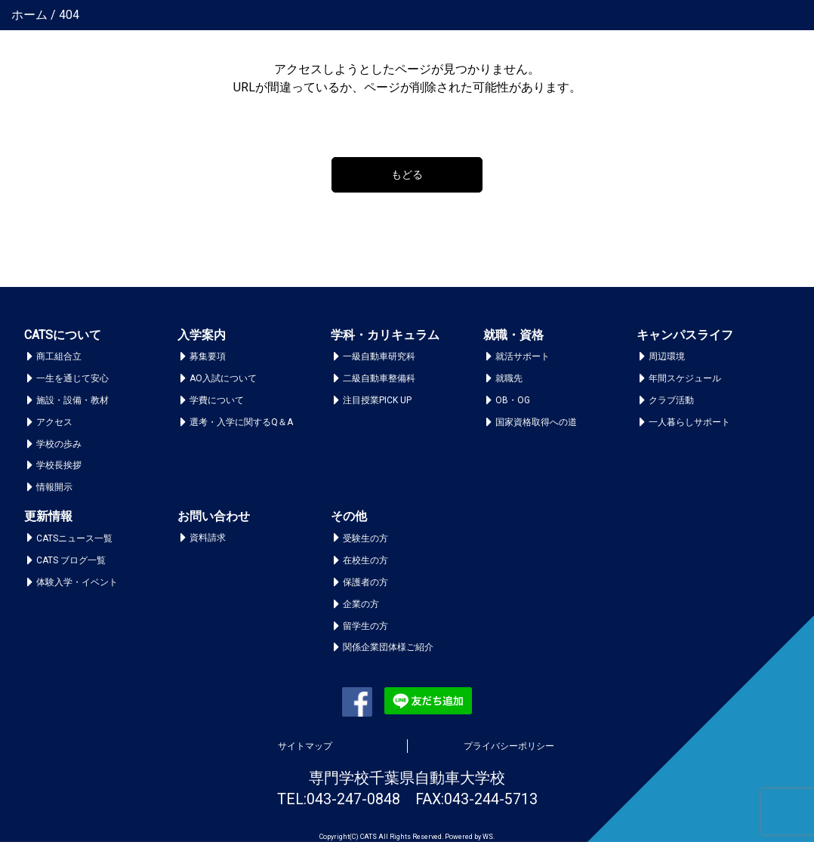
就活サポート (522, 360)
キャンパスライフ (685, 338)
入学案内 (201, 338)
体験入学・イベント (77, 585)
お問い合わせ (213, 519)
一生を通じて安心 (72, 381)
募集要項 (208, 360)
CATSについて (62, 338)
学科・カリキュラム (385, 338)
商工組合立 (59, 360)
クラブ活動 (671, 403)
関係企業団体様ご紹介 (388, 651)
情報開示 (54, 490)
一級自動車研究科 (379, 360)
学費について (217, 403)
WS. (489, 839)
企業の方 (361, 607)
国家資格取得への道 (536, 425)
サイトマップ (305, 749)
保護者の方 (365, 585)
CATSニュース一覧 (74, 542)
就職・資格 (513, 338)
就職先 (509, 381)
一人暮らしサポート (689, 425)
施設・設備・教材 (72, 403)
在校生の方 (365, 563)
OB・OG (512, 403)
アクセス (54, 425)
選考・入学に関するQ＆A (241, 425)
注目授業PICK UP (377, 403)
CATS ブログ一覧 (71, 563)
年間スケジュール (685, 381)
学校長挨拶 (59, 469)
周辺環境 (667, 360)
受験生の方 (365, 542)
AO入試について (223, 381)
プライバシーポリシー (509, 749)
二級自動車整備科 (379, 381)
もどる (407, 175)
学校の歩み (59, 447)
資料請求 (208, 541)
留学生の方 (365, 629)
